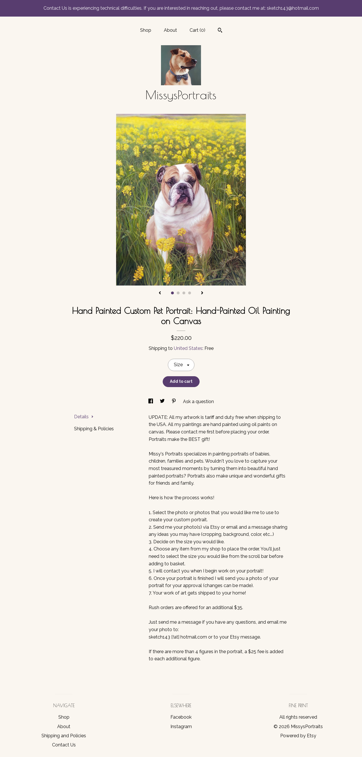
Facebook (181, 717)
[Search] (220, 31)
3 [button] (183, 293)
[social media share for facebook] (151, 401)
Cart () (197, 30)
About (170, 30)
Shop (145, 30)
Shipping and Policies (63, 735)
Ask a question (198, 401)
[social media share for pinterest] (174, 401)
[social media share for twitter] (163, 401)
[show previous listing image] (159, 293)
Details (84, 416)
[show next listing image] (202, 293)
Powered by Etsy (298, 735)
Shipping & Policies (94, 428)
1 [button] (172, 293)
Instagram (181, 726)
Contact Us (64, 745)
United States (188, 348)
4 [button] (189, 293)
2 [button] (178, 293)
